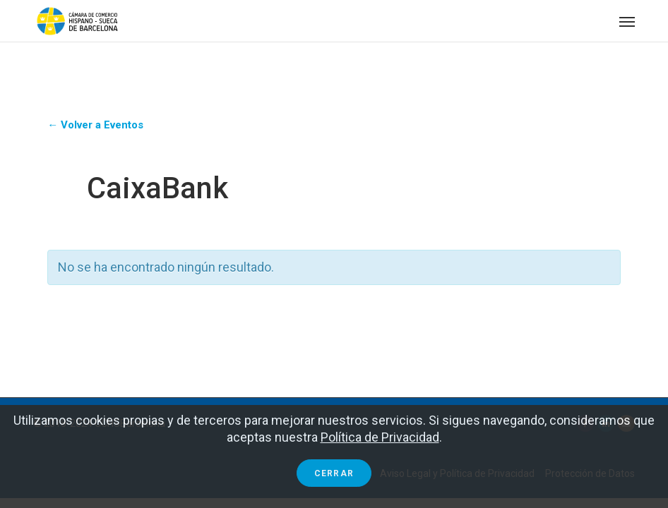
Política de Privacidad (380, 437)
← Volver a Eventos (95, 125)
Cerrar (334, 473)
